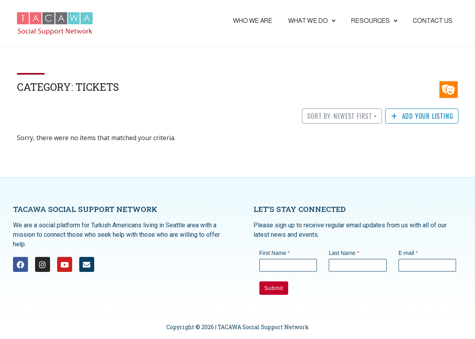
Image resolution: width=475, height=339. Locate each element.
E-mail (408, 253)
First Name (274, 253)
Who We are (252, 20)
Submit (274, 288)
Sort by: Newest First (339, 116)
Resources (374, 20)
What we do (311, 20)
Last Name (344, 253)
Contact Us (432, 20)
